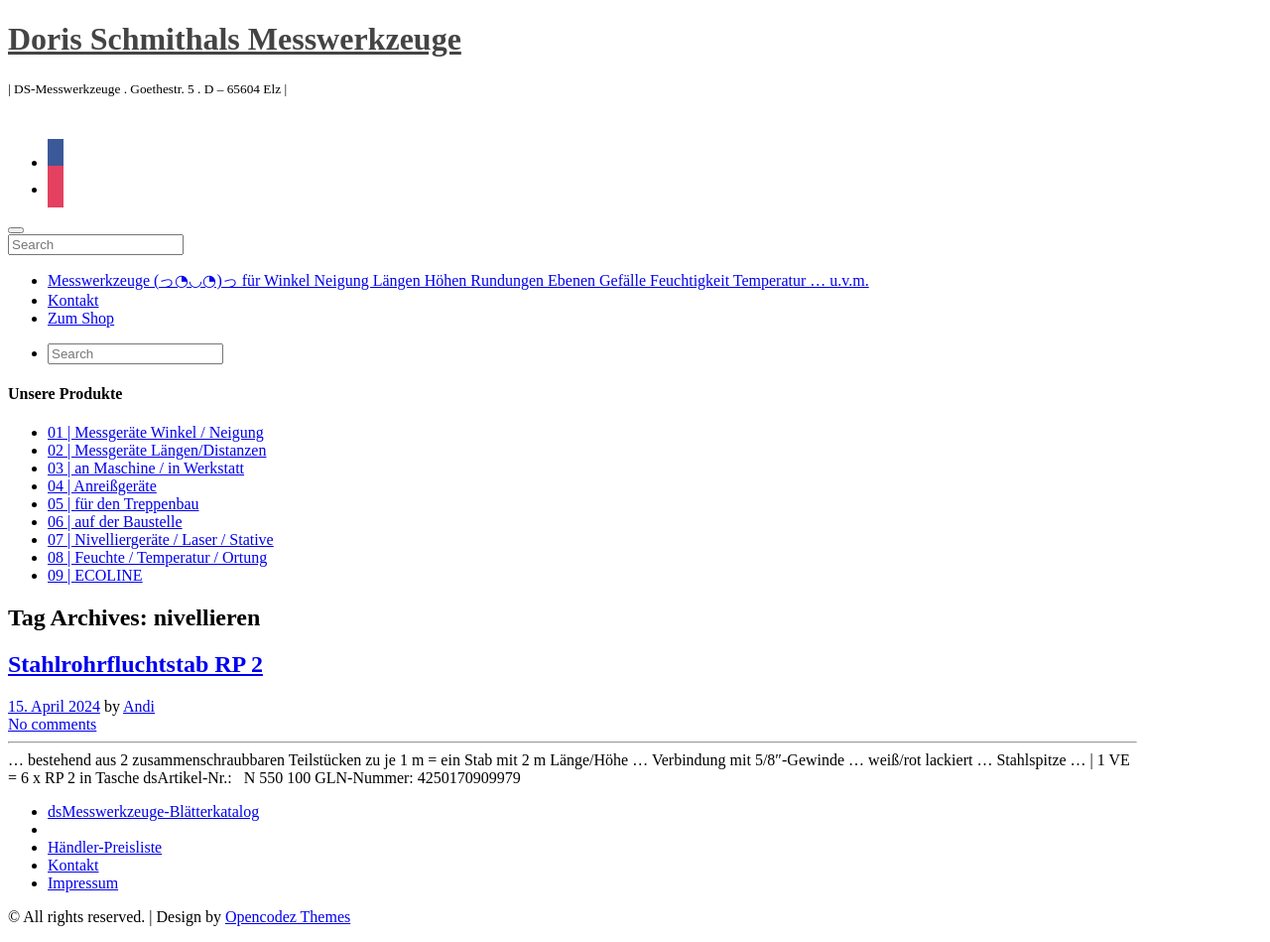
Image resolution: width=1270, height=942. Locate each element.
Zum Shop (81, 318)
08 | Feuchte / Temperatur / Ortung (157, 557)
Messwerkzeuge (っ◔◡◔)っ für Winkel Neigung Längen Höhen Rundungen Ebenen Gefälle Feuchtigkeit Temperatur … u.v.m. (458, 280)
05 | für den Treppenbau (123, 503)
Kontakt (73, 300)
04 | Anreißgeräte (102, 485)
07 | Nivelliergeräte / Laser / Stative (161, 539)
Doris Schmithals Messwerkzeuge (234, 39)
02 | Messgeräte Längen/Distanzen (157, 450)
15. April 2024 (54, 706)
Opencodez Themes (287, 916)
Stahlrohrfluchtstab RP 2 (135, 664)
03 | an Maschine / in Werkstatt (146, 468)
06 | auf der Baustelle (115, 521)
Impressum (83, 883)
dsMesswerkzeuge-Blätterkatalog (153, 811)
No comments (52, 724)
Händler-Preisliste (105, 847)
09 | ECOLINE (95, 575)
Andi (139, 706)
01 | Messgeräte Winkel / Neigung (156, 432)
